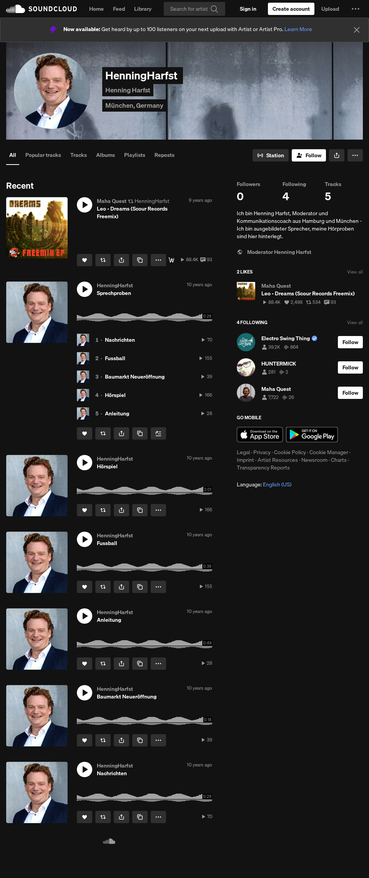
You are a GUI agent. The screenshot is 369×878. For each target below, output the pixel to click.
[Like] (84, 260)
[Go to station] (271, 155)
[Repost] (103, 260)
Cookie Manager (328, 452)
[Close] (356, 30)
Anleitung (117, 413)
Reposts (165, 155)
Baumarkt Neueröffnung (135, 376)
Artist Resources (278, 460)
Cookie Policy (290, 452)
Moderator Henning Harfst (274, 252)
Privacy (262, 452)
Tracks (78, 155)
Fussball (115, 358)
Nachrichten (120, 340)
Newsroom (314, 460)
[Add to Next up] (158, 433)
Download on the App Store (260, 434)
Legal (243, 452)
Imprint (245, 460)
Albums (105, 155)
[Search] (194, 9)
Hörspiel (115, 395)
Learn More (298, 29)
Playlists (134, 155)
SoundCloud (41, 9)
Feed (119, 9)
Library (142, 9)
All (12, 155)
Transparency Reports (263, 467)
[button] (355, 9)
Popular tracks (43, 155)
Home (96, 9)
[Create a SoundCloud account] (291, 9)
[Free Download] (171, 260)
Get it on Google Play (312, 434)
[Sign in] (248, 9)
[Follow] (309, 155)
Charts (339, 460)
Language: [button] (264, 484)
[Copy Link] (140, 260)
